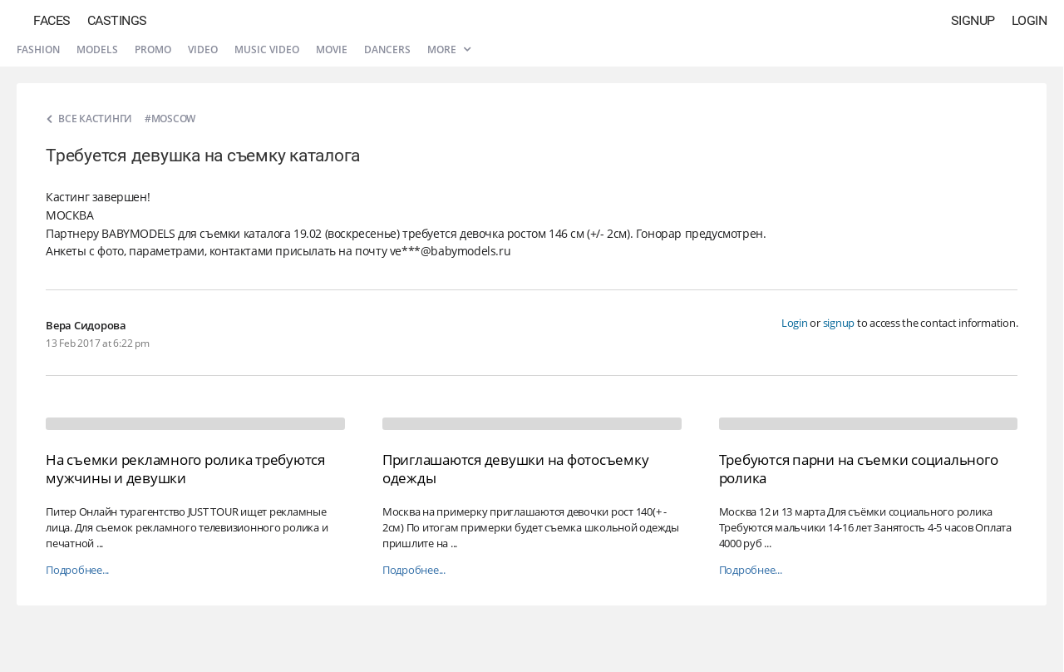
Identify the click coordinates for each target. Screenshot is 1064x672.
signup (839, 322)
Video (203, 49)
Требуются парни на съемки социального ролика (858, 468)
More (448, 49)
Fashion (38, 49)
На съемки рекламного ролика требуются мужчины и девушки (185, 468)
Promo (153, 49)
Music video (266, 49)
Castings (117, 20)
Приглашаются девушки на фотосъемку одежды (515, 468)
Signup (973, 20)
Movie (331, 49)
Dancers (387, 49)
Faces (52, 20)
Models (97, 49)
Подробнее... (77, 570)
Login (1029, 20)
